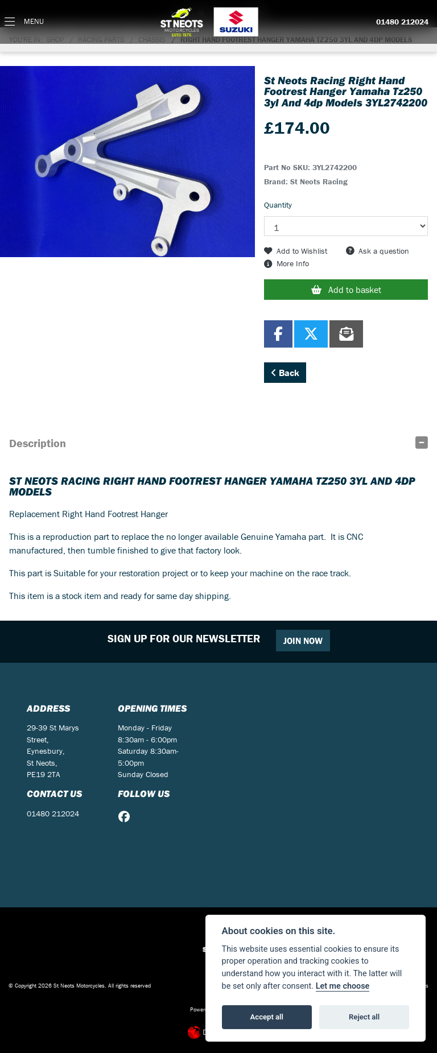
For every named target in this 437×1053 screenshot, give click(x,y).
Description (37, 443)
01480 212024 (402, 22)
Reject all (364, 1017)
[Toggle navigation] (24, 22)
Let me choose (343, 986)
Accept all (266, 1017)
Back (285, 372)
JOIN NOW (303, 640)
